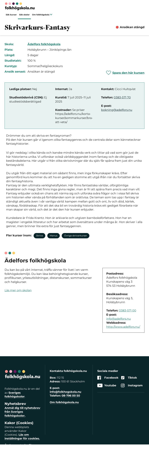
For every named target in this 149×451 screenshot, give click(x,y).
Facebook (107, 378)
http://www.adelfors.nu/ (123, 327)
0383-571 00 (127, 310)
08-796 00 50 (71, 395)
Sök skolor (24, 15)
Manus (53, 235)
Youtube (106, 385)
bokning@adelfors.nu (116, 110)
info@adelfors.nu (118, 318)
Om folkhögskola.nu (64, 402)
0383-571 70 (122, 97)
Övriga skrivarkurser (75, 235)
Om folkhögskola (42, 15)
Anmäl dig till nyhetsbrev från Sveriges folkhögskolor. (22, 411)
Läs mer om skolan (18, 290)
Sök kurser (11, 15)
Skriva (39, 235)
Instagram (132, 385)
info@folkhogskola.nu (65, 392)
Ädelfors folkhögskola (44, 44)
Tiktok (129, 378)
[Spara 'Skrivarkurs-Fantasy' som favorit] (125, 72)
